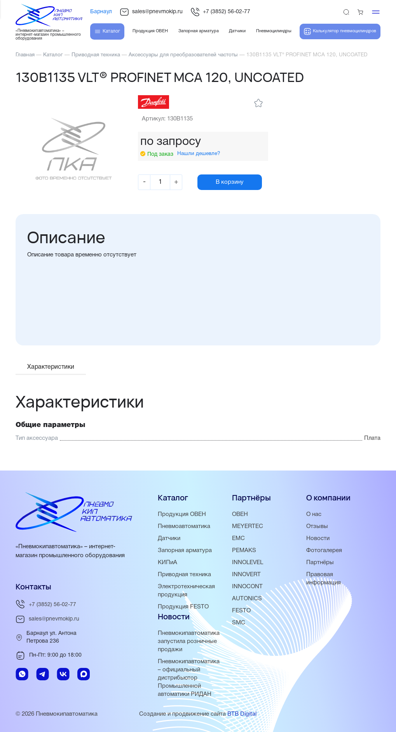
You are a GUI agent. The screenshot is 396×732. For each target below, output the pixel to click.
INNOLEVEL (247, 563)
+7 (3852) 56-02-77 (220, 12)
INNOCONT (247, 587)
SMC (238, 623)
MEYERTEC (247, 527)
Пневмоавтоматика (184, 527)
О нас (313, 515)
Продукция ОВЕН (182, 515)
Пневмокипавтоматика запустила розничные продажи (189, 642)
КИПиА (167, 563)
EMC (238, 539)
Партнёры (320, 563)
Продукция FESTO (183, 607)
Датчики (169, 539)
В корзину (230, 182)
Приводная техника (184, 575)
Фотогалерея (324, 551)
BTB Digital (241, 714)
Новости (318, 539)
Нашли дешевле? (198, 153)
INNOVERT (246, 575)
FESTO (241, 611)
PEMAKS (244, 551)
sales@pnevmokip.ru (151, 12)
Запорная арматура (185, 551)
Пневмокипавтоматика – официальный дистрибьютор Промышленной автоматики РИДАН (189, 678)
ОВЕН (240, 515)
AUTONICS (247, 599)
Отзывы (317, 527)
